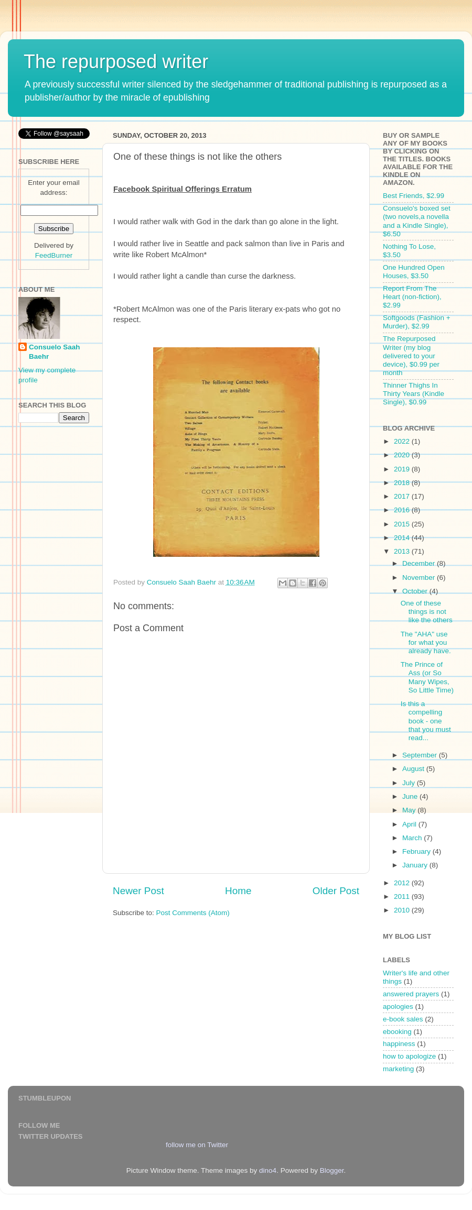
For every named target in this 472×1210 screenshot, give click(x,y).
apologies (398, 1006)
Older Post (336, 890)
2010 (403, 910)
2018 (403, 483)
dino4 (267, 1170)
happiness (399, 1044)
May (409, 810)
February (417, 851)
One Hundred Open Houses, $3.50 (414, 271)
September (420, 755)
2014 (403, 538)
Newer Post (138, 890)
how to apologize (409, 1056)
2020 (403, 455)
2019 (403, 469)
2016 (403, 510)
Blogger (332, 1170)
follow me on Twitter (197, 1145)
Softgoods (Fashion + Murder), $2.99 (416, 322)
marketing (398, 1069)
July (409, 783)
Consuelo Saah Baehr (54, 352)
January (416, 865)
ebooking (397, 1032)
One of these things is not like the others (427, 611)
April (410, 824)
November (419, 577)
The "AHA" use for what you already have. (426, 642)
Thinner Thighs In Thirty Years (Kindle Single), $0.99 (413, 393)
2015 (403, 524)
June (411, 796)
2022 (403, 441)
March (413, 838)
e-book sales (403, 1019)
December (419, 563)
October (416, 591)
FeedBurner (53, 255)
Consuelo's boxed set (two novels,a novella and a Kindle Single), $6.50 (416, 221)
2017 (403, 496)
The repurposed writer (116, 61)
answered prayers (411, 994)
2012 (403, 883)
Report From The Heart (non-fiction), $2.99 (412, 296)
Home (238, 890)
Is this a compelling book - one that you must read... (426, 721)
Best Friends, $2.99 (413, 196)
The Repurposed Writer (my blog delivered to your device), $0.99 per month (411, 356)
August (414, 769)
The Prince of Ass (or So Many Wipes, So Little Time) (427, 677)
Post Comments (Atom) (193, 913)
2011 (403, 896)
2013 (403, 551)
